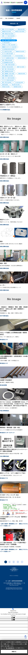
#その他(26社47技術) (19, 82)
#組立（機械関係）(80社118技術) (8, 73)
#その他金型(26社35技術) (6, 55)
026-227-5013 (11, 584)
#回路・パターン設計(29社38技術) (8, 78)
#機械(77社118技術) (20, 66)
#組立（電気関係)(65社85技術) (7, 71)
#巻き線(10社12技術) (16, 84)
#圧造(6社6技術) (5, 84)
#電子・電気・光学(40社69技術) (8, 69)
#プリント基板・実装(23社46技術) (8, 64)
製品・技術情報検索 (9, 18)
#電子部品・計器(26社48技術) (7, 66)
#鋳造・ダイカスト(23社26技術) (8, 29)
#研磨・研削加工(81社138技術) (7, 33)
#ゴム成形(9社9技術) (6, 42)
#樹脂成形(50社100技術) (6, 31)
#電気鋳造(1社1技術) (17, 86)
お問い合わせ (14, 570)
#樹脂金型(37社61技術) (20, 51)
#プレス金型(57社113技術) (7, 51)
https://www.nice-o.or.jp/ (14, 585)
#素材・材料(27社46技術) (6, 82)
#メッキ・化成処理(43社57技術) (8, 58)
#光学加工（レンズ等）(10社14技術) (8, 44)
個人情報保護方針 (14, 569)
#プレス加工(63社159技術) (7, 38)
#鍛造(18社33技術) (21, 29)
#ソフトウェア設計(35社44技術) (8, 80)
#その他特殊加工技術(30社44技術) (8, 49)
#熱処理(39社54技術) (21, 58)
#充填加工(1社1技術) (6, 86)
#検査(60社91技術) (21, 73)
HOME (1, 18)
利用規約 (14, 568)
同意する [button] (14, 651)
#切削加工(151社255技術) (19, 31)
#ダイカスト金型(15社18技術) (7, 53)
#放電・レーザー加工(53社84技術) (8, 35)
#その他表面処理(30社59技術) (7, 62)
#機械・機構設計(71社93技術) (7, 75)
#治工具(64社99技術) (19, 55)
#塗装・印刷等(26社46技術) (7, 60)
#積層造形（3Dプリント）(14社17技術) (9, 47)
